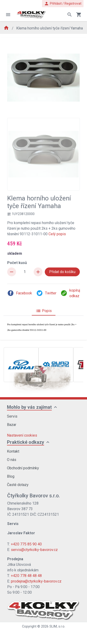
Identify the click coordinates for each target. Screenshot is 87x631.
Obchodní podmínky (23, 468)
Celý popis (57, 234)
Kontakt (13, 451)
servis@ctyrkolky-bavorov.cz (34, 549)
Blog (10, 476)
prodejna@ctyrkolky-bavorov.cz (36, 581)
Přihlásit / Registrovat (62, 3)
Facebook (19, 293)
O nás (11, 459)
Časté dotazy (18, 485)
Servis (12, 416)
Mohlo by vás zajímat (29, 407)
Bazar (11, 424)
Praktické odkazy (25, 442)
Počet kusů (17, 263)
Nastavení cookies (22, 435)
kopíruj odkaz (70, 293)
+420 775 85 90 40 (26, 544)
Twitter (46, 293)
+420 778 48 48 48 (26, 575)
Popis (43, 311)
